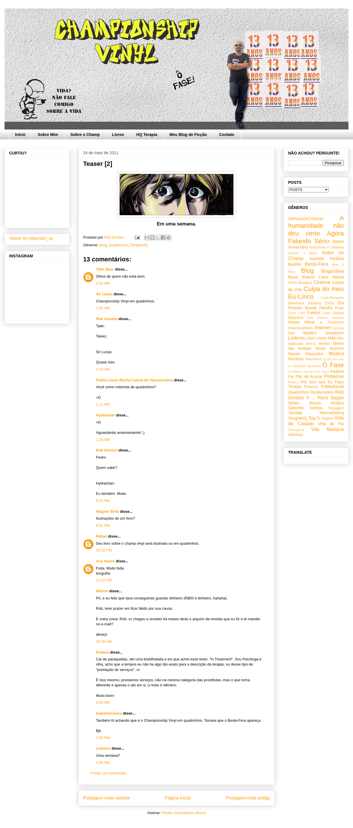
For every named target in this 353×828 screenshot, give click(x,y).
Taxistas (295, 412)
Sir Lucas (104, 294)
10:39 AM (104, 641)
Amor (338, 241)
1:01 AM (103, 283)
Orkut (325, 371)
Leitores (296, 338)
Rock (322, 397)
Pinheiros (334, 376)
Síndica (337, 403)
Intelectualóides (300, 328)
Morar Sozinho (329, 348)
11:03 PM (104, 580)
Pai (291, 376)
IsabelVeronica (109, 713)
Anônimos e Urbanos (326, 247)
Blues (293, 277)
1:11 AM (103, 404)
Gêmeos (338, 318)
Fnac (339, 308)
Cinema (321, 282)
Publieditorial (332, 386)
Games (338, 313)
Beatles (294, 264)
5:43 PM (103, 501)
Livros (118, 134)
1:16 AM (103, 440)
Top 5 (314, 418)
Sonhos (316, 408)
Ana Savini (105, 561)
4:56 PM (103, 762)
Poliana (102, 652)
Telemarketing (331, 412)
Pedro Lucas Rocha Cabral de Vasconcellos (134, 380)
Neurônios (313, 359)
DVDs (329, 303)
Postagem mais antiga (248, 798)
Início (20, 134)
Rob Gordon (107, 319)
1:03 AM (103, 308)
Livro (311, 338)
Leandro (103, 748)
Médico (311, 343)
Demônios (296, 303)
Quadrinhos (118, 245)
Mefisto (324, 344)
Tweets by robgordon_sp (31, 238)
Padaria (337, 371)
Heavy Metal (301, 322)
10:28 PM (104, 550)
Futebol (314, 312)
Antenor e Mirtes (303, 253)
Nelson (102, 591)
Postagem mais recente (106, 798)
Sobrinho (296, 408)
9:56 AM (103, 702)
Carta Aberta (331, 277)
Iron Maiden (302, 333)
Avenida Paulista (326, 258)
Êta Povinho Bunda (316, 305)
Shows (315, 403)
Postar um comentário (108, 773)
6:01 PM (103, 525)
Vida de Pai (331, 424)
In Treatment (332, 322)
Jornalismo (334, 333)
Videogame (296, 430)
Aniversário (298, 247)
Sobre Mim (48, 134)
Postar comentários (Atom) (184, 813)
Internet (323, 327)
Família (326, 308)
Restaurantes (322, 392)
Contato (226, 134)
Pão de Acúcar (309, 376)
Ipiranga (338, 328)
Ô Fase (333, 365)
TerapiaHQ (139, 245)
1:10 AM (103, 369)
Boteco (308, 277)
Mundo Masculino (305, 353)
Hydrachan (105, 415)
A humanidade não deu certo (316, 225)
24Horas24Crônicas (305, 218)
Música (336, 353)
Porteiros (311, 387)
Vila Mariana (327, 429)
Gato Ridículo (317, 318)
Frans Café (296, 313)
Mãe (332, 338)
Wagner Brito (107, 511)
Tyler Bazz (105, 269)
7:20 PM (103, 738)
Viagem (327, 418)
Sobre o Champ (85, 134)
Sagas (337, 397)
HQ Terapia (146, 134)
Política (293, 382)
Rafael (101, 536)
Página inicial (178, 798)
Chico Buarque (300, 283)
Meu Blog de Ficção (188, 134)
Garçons (295, 317)
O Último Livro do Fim (304, 371)
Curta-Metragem (332, 297)
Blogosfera (332, 271)
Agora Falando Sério (316, 237)
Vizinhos (295, 434)
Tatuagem (336, 408)
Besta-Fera (316, 264)
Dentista (314, 303)
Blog (103, 245)
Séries (293, 403)
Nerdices (296, 359)
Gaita (326, 313)
